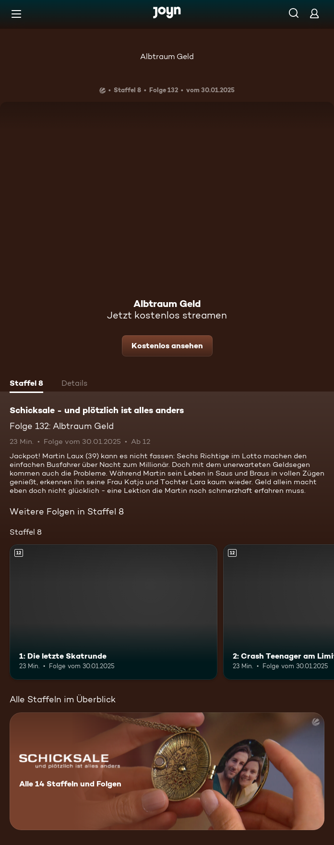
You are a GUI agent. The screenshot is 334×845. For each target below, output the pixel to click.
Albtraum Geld (167, 56)
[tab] (26, 384)
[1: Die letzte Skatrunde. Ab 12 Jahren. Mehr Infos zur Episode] (113, 612)
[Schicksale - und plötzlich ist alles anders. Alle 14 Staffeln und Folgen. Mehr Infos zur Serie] (167, 771)
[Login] (314, 13)
